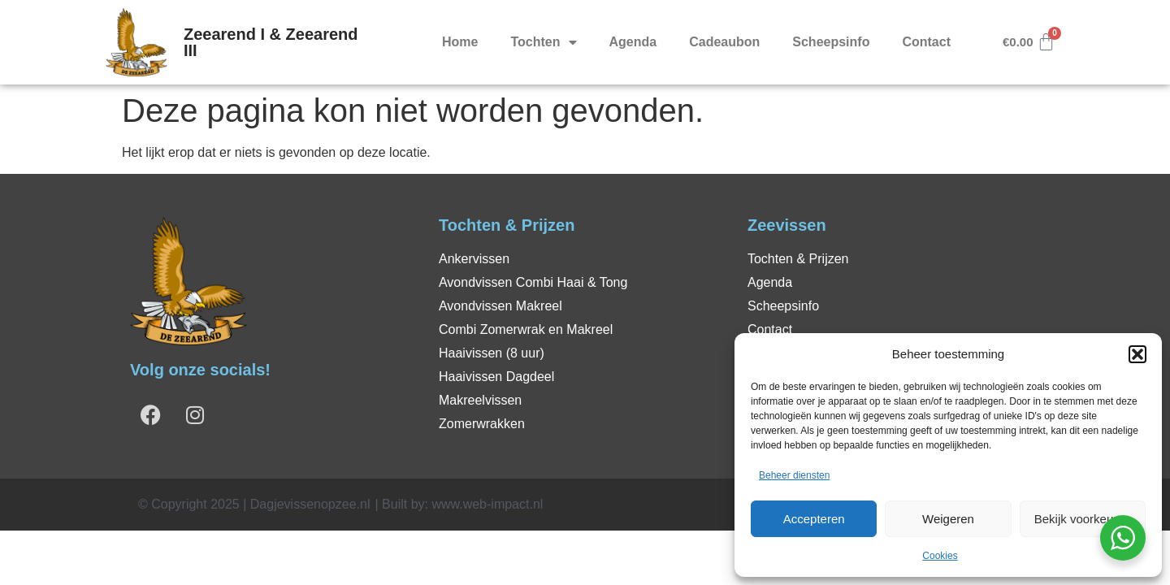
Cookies (939, 555)
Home (460, 42)
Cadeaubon (724, 42)
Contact (926, 42)
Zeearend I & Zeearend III (271, 42)
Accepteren (814, 519)
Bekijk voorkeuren (1082, 519)
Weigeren (948, 519)
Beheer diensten (794, 475)
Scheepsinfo (830, 42)
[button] (1137, 354)
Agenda (633, 42)
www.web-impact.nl (487, 504)
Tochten (543, 42)
